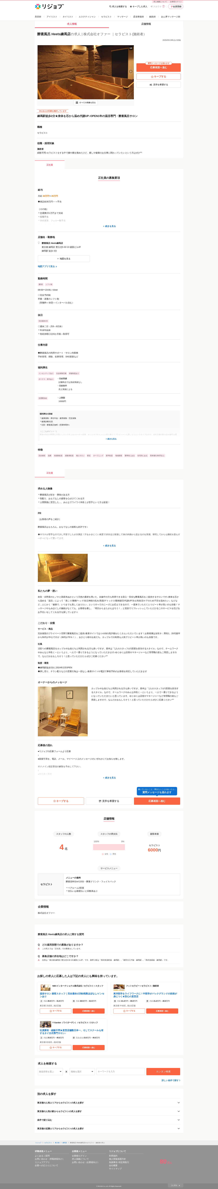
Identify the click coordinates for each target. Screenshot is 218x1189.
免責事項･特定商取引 (119, 1162)
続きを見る (109, 226)
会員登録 (176, 6)
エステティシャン (87, 16)
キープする (158, 76)
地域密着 (118, 455)
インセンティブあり (46, 373)
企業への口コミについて (46, 1165)
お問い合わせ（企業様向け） (85, 1162)
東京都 (57, 1143)
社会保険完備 (61, 373)
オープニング (98, 455)
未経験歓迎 (58, 455)
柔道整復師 (138, 16)
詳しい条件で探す (170, 1080)
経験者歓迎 (69, 455)
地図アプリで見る (47, 266)
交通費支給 (43, 398)
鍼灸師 (152, 16)
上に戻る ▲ (175, 1185)
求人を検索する (118, 6)
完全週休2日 (43, 321)
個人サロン (80, 455)
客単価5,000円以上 (157, 455)
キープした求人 (138, 6)
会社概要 (113, 1165)
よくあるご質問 (42, 1156)
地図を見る (63, 258)
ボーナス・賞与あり (46, 379)
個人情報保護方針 (117, 1159)
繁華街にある (130, 455)
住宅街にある (142, 455)
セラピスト (106, 16)
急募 (49, 455)
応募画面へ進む (158, 66)
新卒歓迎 (109, 455)
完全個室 (42, 455)
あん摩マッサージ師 (170, 16)
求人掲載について (160, 2)
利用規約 (113, 1156)
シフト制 (49, 284)
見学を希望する (158, 84)
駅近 (89, 455)
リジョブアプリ (42, 1162)
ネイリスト (68, 16)
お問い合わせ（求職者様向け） (49, 1159)
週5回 (41, 284)
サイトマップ (115, 1168)
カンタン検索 (163, 1071)
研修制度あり (74, 373)
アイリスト (52, 16)
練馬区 (65, 1143)
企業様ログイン (176, 2)
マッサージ (122, 16)
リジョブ (38, 1143)
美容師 (38, 16)
